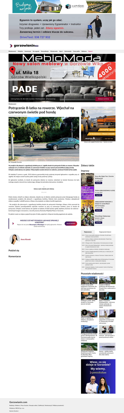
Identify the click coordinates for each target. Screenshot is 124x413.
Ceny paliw (76, 51)
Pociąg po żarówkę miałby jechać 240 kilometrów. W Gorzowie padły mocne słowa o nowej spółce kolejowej (99, 260)
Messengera (33, 224)
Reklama (84, 51)
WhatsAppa (40, 224)
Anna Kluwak (26, 239)
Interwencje (67, 51)
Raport (90, 51)
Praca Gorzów (24, 405)
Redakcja (11, 405)
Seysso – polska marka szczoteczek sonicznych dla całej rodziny (106, 353)
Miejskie (20, 51)
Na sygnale (36, 51)
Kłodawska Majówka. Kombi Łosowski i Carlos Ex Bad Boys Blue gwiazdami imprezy (99, 268)
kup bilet (98, 182)
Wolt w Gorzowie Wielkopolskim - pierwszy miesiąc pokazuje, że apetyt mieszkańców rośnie (99, 246)
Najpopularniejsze (105, 232)
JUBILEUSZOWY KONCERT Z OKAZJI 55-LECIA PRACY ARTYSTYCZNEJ (103, 203)
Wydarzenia (54, 51)
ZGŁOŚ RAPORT (71, 223)
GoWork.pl (41, 405)
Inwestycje (28, 51)
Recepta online (33, 405)
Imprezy (85, 171)
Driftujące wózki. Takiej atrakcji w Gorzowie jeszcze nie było (99, 243)
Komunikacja (45, 51)
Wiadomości (12, 51)
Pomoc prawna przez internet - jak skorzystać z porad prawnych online (97, 264)
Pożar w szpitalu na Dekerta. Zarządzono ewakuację (97, 249)
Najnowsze (88, 232)
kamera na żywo (108, 142)
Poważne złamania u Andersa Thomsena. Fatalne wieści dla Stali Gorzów (99, 256)
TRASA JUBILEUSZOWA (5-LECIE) (105, 190)
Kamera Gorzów (13, 411)
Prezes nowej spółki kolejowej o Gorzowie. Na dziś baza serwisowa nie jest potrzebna (98, 236)
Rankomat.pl (48, 405)
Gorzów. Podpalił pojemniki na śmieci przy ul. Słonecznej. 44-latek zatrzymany (99, 252)
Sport (61, 51)
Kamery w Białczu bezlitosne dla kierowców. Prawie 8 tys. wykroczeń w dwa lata (98, 239)
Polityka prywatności (58, 405)
